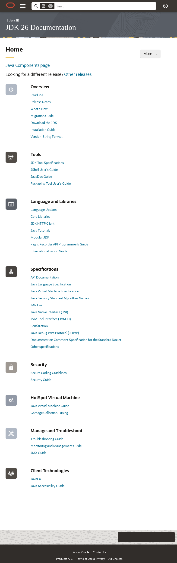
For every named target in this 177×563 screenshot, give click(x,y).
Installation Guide (43, 129)
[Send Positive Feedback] (169, 537)
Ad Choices (115, 558)
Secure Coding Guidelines (49, 372)
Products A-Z (64, 558)
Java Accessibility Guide (47, 485)
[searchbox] (105, 6)
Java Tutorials (40, 230)
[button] (165, 6)
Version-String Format (47, 136)
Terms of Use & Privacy (90, 558)
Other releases (78, 74)
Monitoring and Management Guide (56, 446)
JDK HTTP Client (42, 223)
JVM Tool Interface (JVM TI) (51, 319)
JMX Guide (38, 452)
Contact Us (100, 552)
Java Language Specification (51, 284)
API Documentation (45, 277)
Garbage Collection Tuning (49, 412)
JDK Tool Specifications (47, 162)
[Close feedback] (113, 537)
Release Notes (41, 102)
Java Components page (28, 65)
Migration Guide (42, 115)
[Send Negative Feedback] (160, 537)
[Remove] (50, 6)
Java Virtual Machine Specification (55, 291)
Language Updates (44, 209)
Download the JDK (44, 122)
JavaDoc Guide (41, 176)
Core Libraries (40, 216)
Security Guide (41, 379)
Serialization (39, 326)
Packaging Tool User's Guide (51, 183)
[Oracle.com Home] (10, 5)
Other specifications (45, 346)
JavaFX (36, 479)
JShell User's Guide (44, 169)
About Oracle (81, 552)
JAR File (36, 305)
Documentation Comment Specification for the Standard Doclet (76, 339)
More (150, 53)
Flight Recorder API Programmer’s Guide (59, 244)
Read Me (37, 95)
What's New (39, 109)
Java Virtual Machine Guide (50, 406)
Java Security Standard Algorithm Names (60, 298)
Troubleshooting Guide (47, 439)
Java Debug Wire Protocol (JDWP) (55, 332)
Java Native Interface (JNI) (49, 312)
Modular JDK (40, 237)
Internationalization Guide (49, 251)
